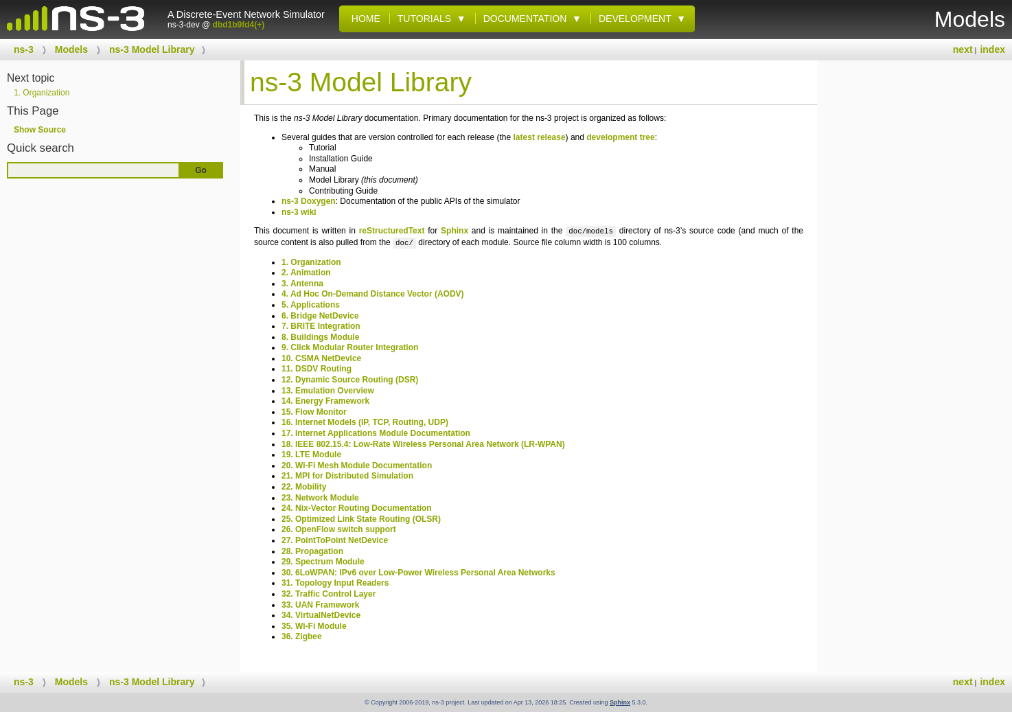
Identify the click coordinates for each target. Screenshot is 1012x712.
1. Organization (311, 262)
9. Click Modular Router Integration (349, 347)
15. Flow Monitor (314, 412)
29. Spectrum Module (323, 561)
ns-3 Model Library (151, 49)
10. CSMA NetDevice (321, 358)
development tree (620, 137)
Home (363, 18)
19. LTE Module (311, 454)
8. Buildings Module (320, 337)
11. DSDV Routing (316, 369)
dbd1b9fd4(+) (239, 25)
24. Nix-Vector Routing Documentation (356, 508)
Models (71, 49)
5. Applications (310, 305)
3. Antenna (302, 283)
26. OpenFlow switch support (338, 529)
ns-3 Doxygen (308, 201)
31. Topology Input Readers (335, 583)
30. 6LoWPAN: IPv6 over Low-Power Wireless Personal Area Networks (418, 572)
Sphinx (454, 231)
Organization (41, 92)
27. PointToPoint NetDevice (334, 540)
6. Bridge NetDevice (320, 316)
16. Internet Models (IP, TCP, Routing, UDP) (364, 422)
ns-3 (24, 49)
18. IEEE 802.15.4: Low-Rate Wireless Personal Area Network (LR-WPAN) (423, 444)
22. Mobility (303, 487)
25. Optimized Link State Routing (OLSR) (361, 519)
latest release (540, 137)
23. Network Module (320, 498)
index (992, 49)
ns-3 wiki (299, 212)
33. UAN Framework (320, 605)
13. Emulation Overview (327, 390)
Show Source (40, 130)
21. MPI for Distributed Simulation (347, 476)
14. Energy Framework (325, 401)
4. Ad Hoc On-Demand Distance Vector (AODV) (372, 294)
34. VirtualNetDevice (320, 615)
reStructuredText (392, 231)
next (963, 49)
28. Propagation (312, 551)
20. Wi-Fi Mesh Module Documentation (356, 465)
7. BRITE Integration (320, 326)
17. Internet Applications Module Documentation (375, 433)
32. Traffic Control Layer (328, 594)
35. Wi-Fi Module (314, 626)
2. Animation (306, 272)
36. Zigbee (301, 636)
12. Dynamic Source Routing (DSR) (349, 379)
